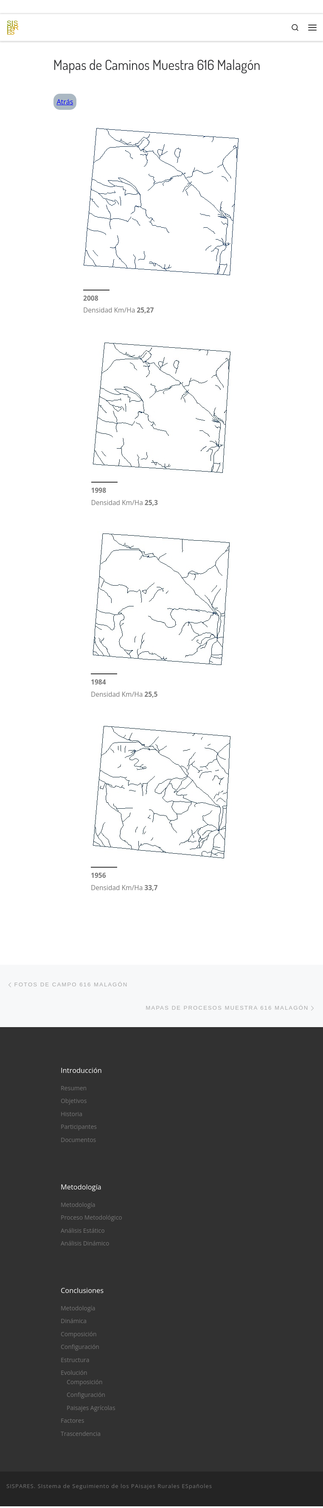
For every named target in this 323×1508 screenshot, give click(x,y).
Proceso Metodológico (91, 1219)
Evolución (74, 1374)
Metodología (78, 1206)
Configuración (80, 1349)
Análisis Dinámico (85, 1245)
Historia (71, 1115)
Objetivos (74, 1103)
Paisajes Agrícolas (91, 1409)
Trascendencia (81, 1435)
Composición (79, 1336)
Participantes (79, 1128)
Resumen (74, 1090)
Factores (72, 1422)
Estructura (75, 1361)
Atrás (65, 101)
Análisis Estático (83, 1232)
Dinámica (74, 1323)
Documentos (78, 1141)
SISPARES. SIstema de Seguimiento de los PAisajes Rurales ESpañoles (109, 1487)
